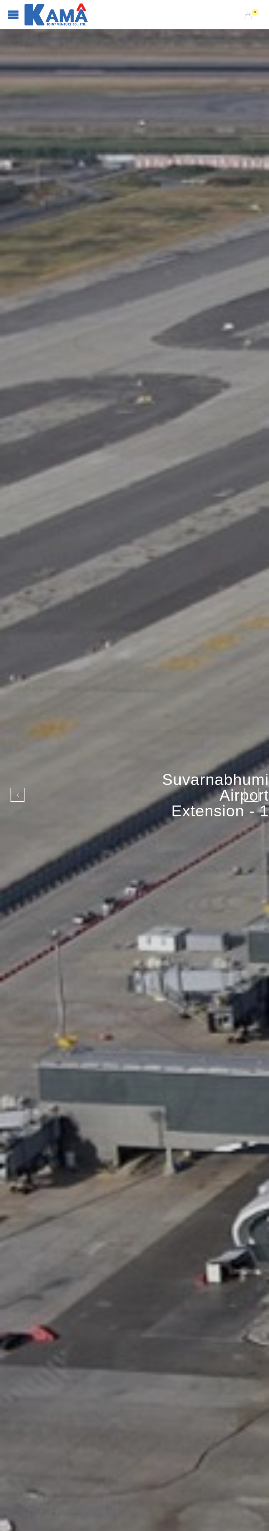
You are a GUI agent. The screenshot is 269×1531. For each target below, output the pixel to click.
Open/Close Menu (13, 14)
